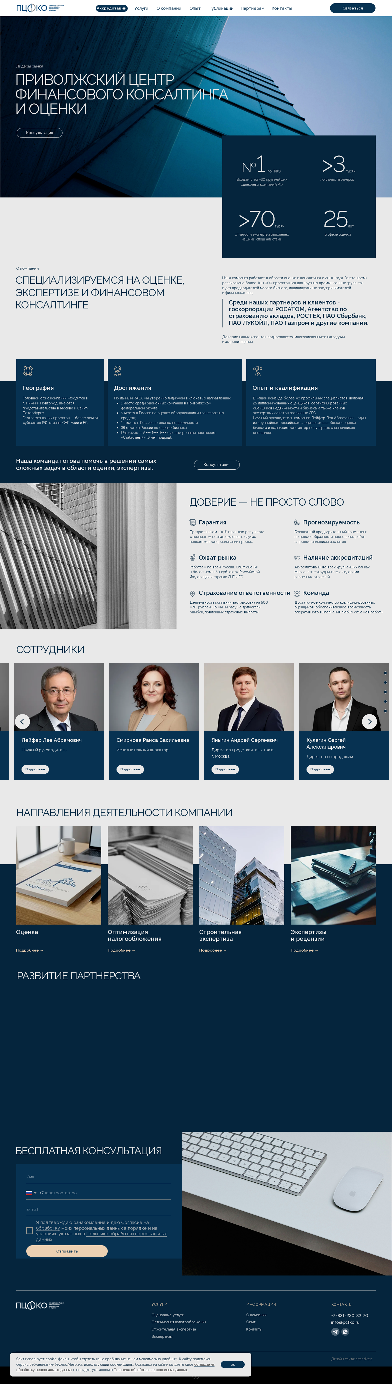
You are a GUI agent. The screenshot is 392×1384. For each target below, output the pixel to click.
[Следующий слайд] (369, 721)
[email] (98, 1209)
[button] (112, 8)
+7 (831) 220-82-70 (349, 1315)
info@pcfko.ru (345, 1322)
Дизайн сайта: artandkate (352, 1359)
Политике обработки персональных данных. (151, 1370)
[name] (98, 1176)
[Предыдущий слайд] (22, 721)
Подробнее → (30, 950)
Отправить (67, 1251)
